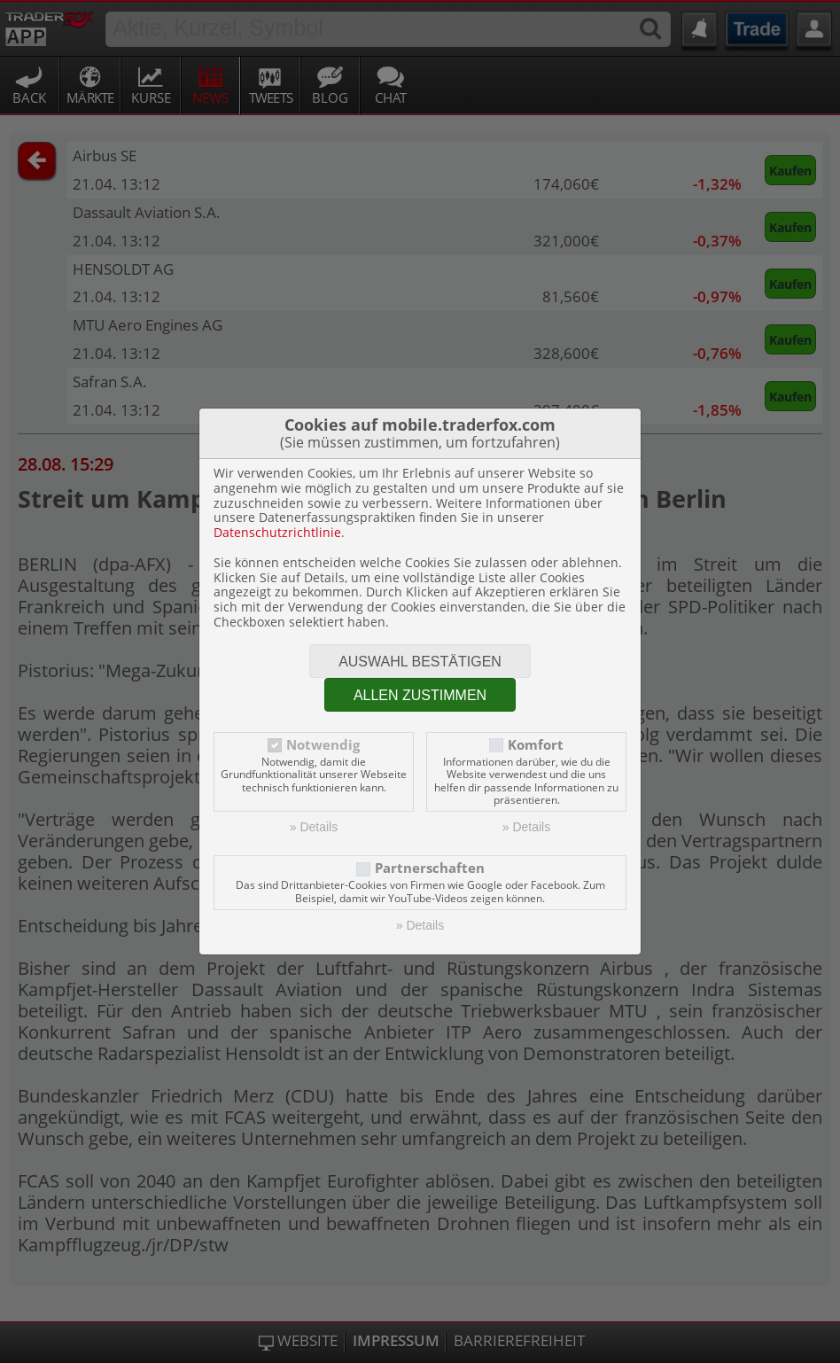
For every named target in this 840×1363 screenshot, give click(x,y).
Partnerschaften (430, 868)
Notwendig (323, 745)
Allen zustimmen (420, 695)
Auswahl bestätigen (420, 661)
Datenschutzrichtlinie (277, 532)
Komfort (536, 745)
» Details (314, 827)
